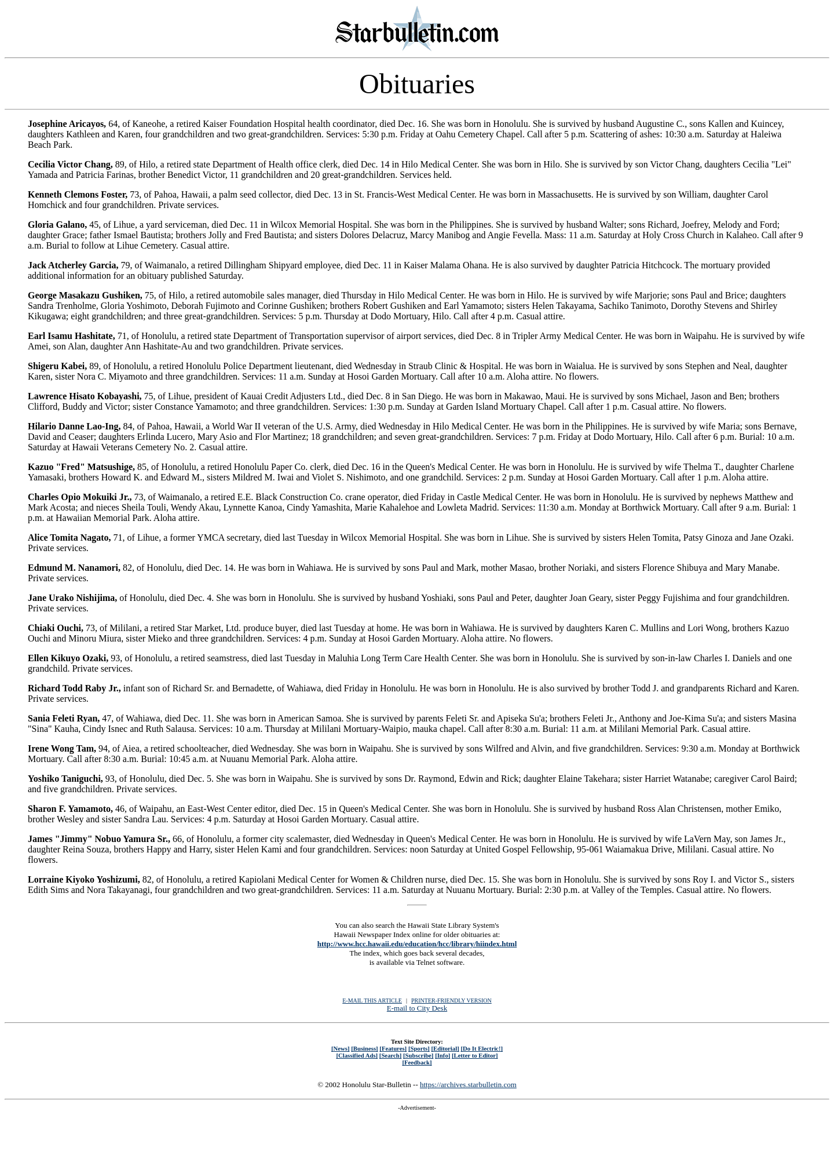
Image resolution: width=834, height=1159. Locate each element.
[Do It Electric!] (481, 1048)
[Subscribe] (418, 1055)
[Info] (442, 1055)
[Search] (390, 1055)
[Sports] (419, 1048)
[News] (340, 1048)
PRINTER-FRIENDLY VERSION (451, 1000)
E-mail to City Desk (417, 1008)
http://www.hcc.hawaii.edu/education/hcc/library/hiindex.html (417, 943)
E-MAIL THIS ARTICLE (372, 1000)
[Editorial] (445, 1048)
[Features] (393, 1048)
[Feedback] (416, 1062)
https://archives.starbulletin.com (468, 1084)
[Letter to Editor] (475, 1055)
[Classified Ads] (357, 1055)
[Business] (364, 1048)
